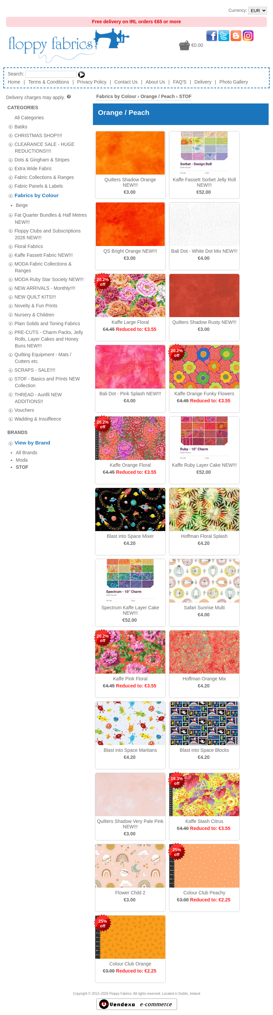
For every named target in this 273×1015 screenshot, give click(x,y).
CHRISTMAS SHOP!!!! (38, 135)
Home (14, 82)
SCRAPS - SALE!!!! (34, 359)
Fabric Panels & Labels (38, 186)
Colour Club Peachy (204, 892)
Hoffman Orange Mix (204, 678)
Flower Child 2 (130, 892)
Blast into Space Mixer (130, 536)
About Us (155, 82)
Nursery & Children (34, 304)
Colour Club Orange (130, 963)
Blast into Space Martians (130, 750)
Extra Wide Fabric (33, 168)
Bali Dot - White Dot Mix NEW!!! (204, 251)
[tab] (10, 126)
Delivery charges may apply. (39, 97)
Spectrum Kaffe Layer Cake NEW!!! (130, 610)
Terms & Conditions (48, 82)
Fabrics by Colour (36, 195)
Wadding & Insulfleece (37, 408)
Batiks (20, 126)
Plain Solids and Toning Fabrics (47, 313)
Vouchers (24, 399)
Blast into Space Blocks (204, 750)
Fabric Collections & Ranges (44, 177)
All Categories (29, 117)
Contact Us (126, 82)
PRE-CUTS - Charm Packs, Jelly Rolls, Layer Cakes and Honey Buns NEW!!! (48, 328)
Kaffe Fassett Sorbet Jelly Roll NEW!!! (204, 182)
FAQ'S (179, 82)
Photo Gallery (233, 82)
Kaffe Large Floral (130, 322)
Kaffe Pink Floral (130, 678)
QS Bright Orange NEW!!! (130, 251)
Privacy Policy (91, 82)
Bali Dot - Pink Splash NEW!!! (130, 393)
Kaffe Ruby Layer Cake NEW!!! (204, 465)
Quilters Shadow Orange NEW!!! (130, 182)
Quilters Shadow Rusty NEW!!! (204, 322)
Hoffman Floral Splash (204, 536)
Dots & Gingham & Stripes (41, 159)
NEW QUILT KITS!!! (35, 286)
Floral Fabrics (28, 236)
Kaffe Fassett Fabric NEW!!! (43, 244)
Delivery (203, 82)
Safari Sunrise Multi (204, 607)
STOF (185, 96)
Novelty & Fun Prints (36, 295)
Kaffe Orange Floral (130, 465)
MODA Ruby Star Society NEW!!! (48, 269)
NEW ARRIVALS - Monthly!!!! (44, 277)
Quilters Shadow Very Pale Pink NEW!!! (130, 824)
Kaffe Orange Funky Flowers (204, 393)
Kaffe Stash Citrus (204, 821)
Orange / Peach (157, 96)
